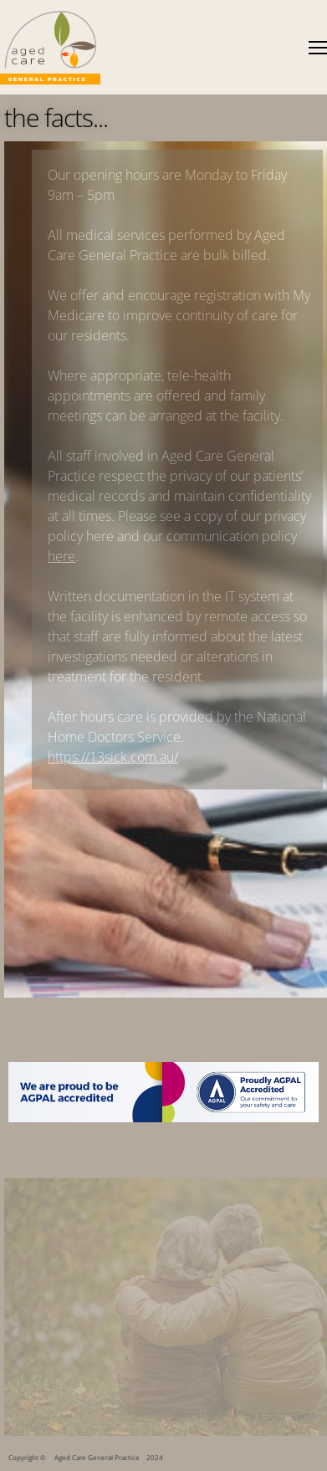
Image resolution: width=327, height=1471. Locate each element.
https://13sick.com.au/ (113, 757)
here (61, 556)
